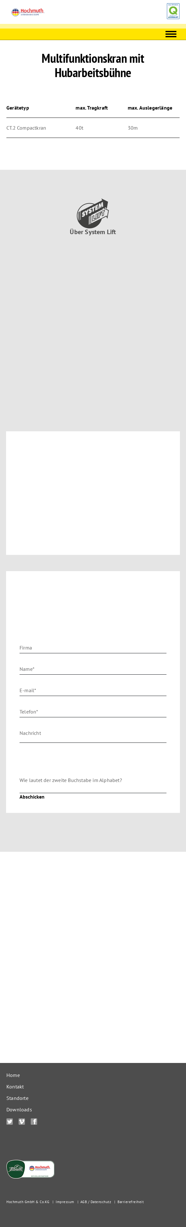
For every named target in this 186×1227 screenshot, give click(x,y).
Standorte (17, 1098)
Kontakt (15, 1086)
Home (13, 1075)
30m (133, 128)
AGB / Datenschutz (95, 1202)
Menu (171, 32)
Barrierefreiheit (130, 1202)
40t (79, 128)
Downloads (19, 1109)
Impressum (65, 1202)
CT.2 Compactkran (26, 128)
